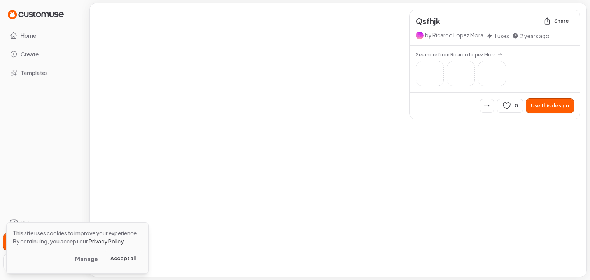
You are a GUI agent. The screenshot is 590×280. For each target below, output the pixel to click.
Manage (86, 258)
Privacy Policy (106, 241)
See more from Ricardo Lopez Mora (459, 55)
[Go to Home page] (36, 14)
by (454, 35)
